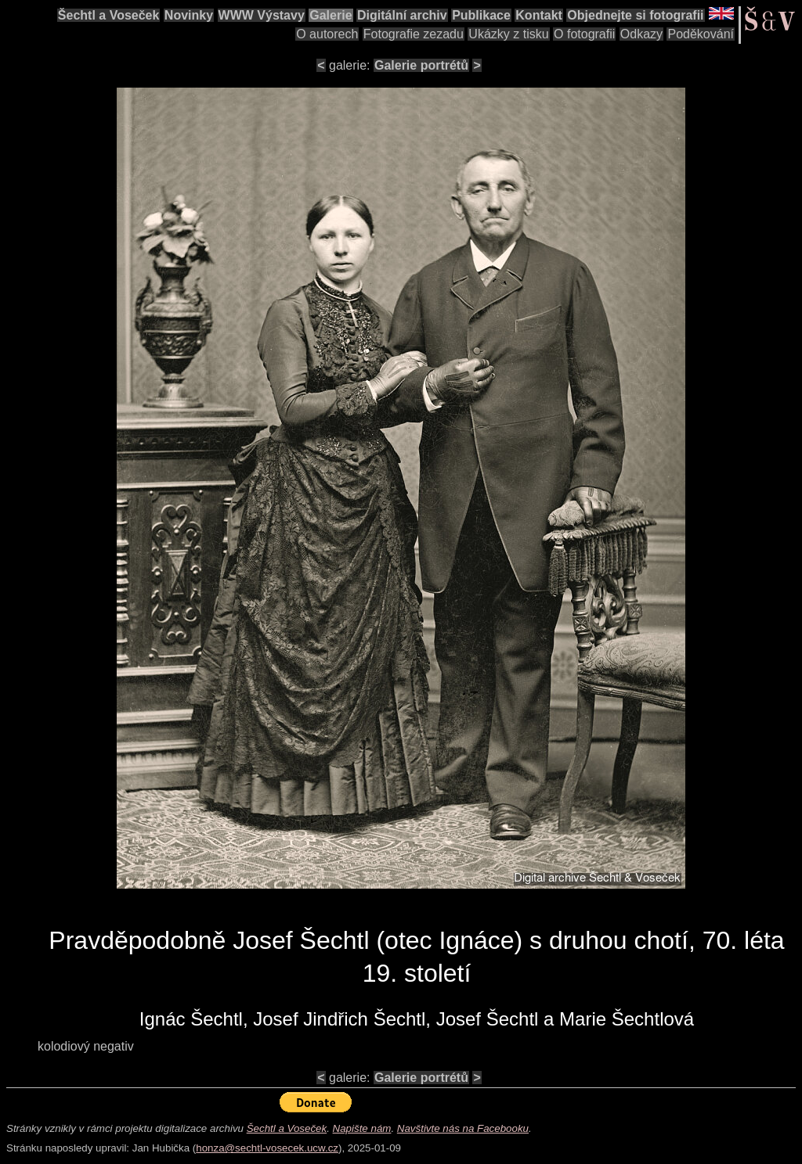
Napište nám (362, 1128)
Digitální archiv (402, 15)
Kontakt (538, 15)
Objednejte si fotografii (635, 15)
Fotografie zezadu (413, 34)
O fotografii (584, 34)
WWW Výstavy (262, 15)
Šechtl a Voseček (109, 15)
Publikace (481, 15)
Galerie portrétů (421, 65)
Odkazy (641, 34)
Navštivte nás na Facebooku (463, 1128)
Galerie (330, 15)
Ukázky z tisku (508, 34)
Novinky (188, 15)
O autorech (327, 34)
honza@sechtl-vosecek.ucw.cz (267, 1148)
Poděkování (700, 34)
